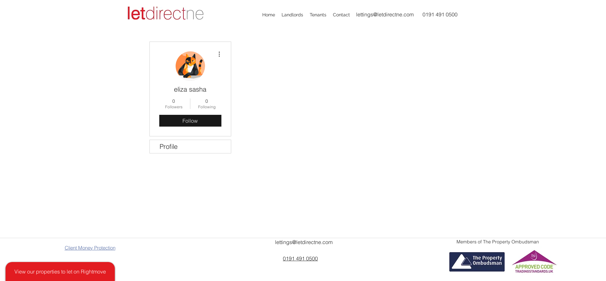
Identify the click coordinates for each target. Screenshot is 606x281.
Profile (169, 146)
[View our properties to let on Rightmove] (60, 271)
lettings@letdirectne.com (385, 14)
